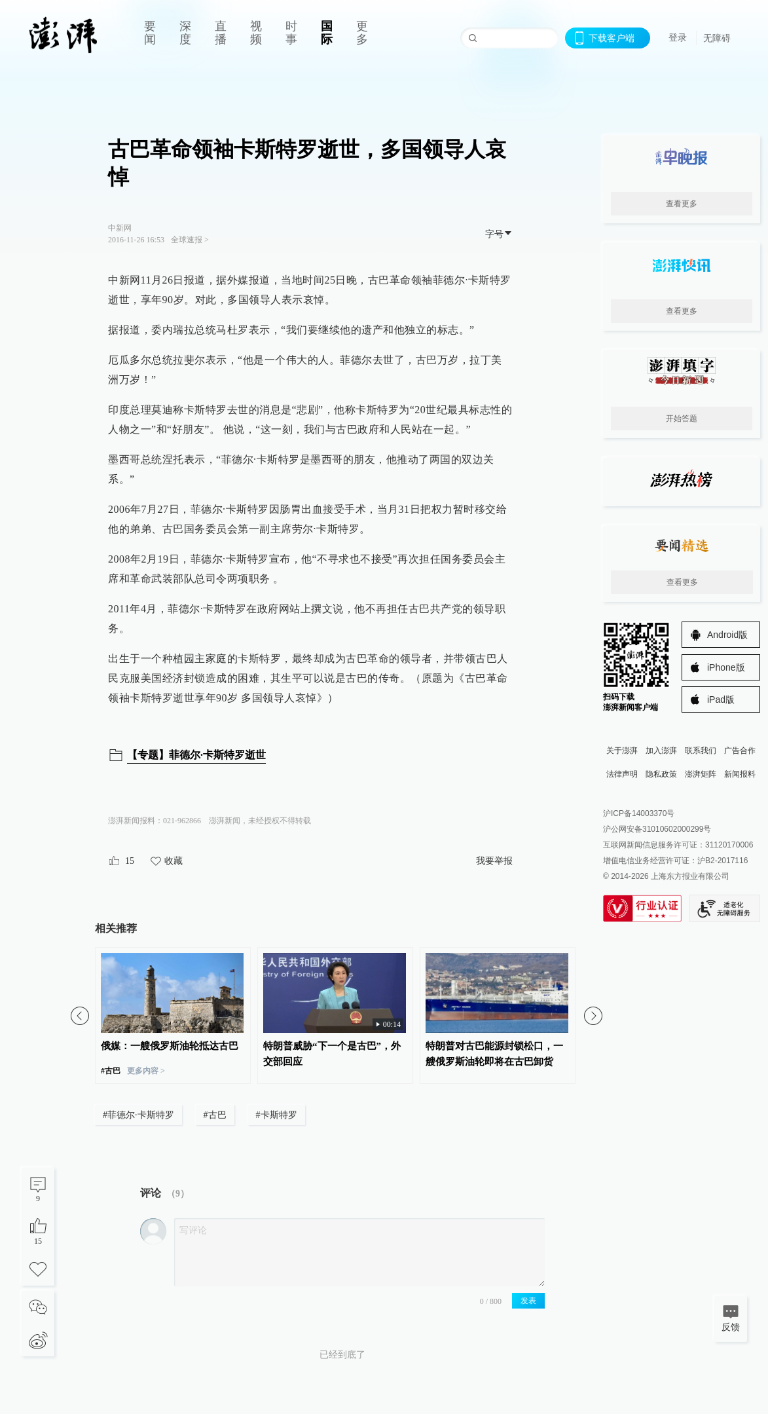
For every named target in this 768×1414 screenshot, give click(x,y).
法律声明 (622, 774)
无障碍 (717, 38)
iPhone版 (726, 667)
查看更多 (681, 203)
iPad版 (721, 699)
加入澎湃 (661, 750)
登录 (677, 37)
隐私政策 (661, 774)
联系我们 (700, 750)
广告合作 (740, 750)
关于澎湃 (622, 750)
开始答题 (681, 418)
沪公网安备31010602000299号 (657, 829)
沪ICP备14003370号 (638, 813)
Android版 (727, 634)
